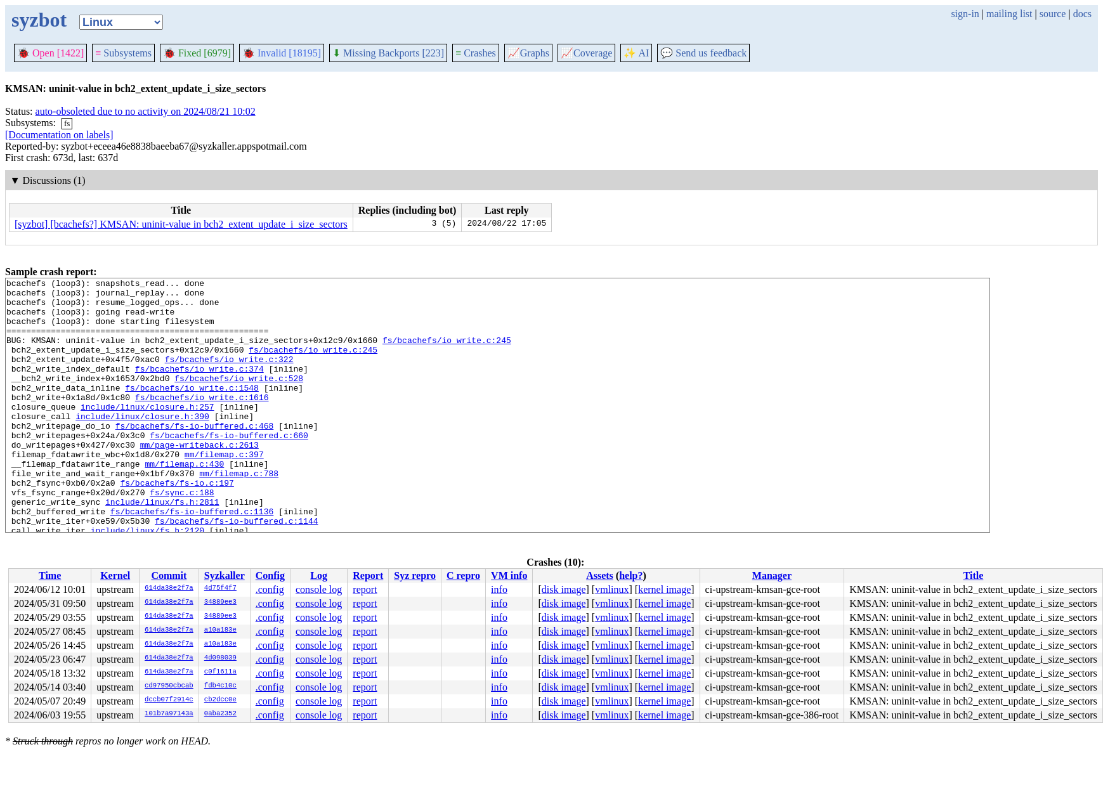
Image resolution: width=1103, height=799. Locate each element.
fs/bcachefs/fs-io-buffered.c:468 (194, 456)
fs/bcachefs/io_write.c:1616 (202, 421)
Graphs (528, 53)
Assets (599, 575)
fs (67, 123)
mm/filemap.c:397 (224, 490)
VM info (509, 575)
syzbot (39, 19)
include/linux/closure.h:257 (147, 433)
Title (973, 575)
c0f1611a (220, 672)
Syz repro (415, 575)
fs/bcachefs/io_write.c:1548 (192, 410)
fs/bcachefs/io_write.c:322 (229, 376)
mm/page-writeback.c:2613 (199, 478)
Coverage (586, 53)
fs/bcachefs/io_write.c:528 (238, 399)
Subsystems (123, 53)
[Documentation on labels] (59, 134)
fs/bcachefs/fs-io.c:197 (176, 524)
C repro (463, 575)
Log (318, 575)
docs (1082, 13)
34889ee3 (220, 602)
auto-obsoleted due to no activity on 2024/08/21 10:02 (146, 111)
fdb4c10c (220, 686)
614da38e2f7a (169, 588)
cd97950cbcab (169, 686)
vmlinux (612, 589)
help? (631, 575)
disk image (564, 589)
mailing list (1009, 13)
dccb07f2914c (169, 700)
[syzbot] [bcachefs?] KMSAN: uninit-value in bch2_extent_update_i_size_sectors (181, 224)
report (365, 589)
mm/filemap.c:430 (184, 501)
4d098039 (220, 658)
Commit (168, 575)
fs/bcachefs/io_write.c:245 (446, 353)
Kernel (115, 575)
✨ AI (636, 53)
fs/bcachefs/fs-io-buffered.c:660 (229, 467)
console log (319, 589)
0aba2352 (220, 714)
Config (270, 575)
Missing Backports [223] (388, 53)
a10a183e (220, 630)
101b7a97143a (169, 714)
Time (50, 575)
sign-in (965, 13)
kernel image (664, 589)
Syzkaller (224, 575)
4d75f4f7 (220, 588)
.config (270, 589)
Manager (772, 575)
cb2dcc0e (220, 700)
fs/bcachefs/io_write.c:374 (199, 387)
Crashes (475, 53)
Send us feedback (703, 53)
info (499, 589)
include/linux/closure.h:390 (142, 444)
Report (368, 575)
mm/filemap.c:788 (238, 513)
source (1053, 13)
